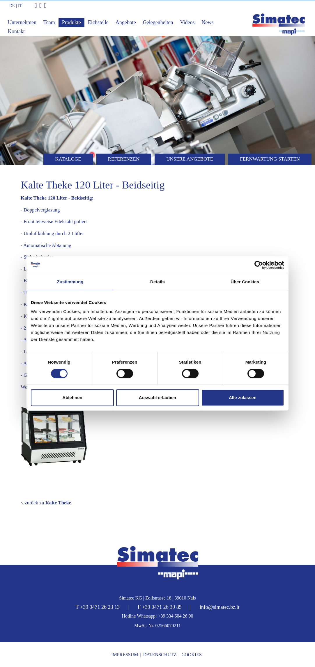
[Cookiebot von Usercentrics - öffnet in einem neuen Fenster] (258, 265)
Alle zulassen (242, 397)
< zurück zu (46, 503)
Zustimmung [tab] (70, 281)
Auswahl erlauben (157, 397)
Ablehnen (72, 397)
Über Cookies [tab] (245, 281)
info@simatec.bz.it (220, 607)
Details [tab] (157, 281)
